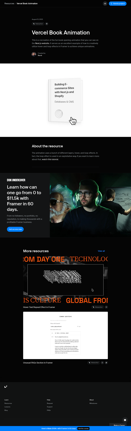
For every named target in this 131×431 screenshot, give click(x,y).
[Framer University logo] (5, 386)
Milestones (93, 403)
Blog (6, 410)
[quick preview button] (105, 3)
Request (50, 403)
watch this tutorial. (50, 159)
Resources (9, 3)
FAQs (49, 410)
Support (49, 407)
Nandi (40, 55)
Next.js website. (42, 43)
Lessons (7, 407)
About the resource (47, 146)
